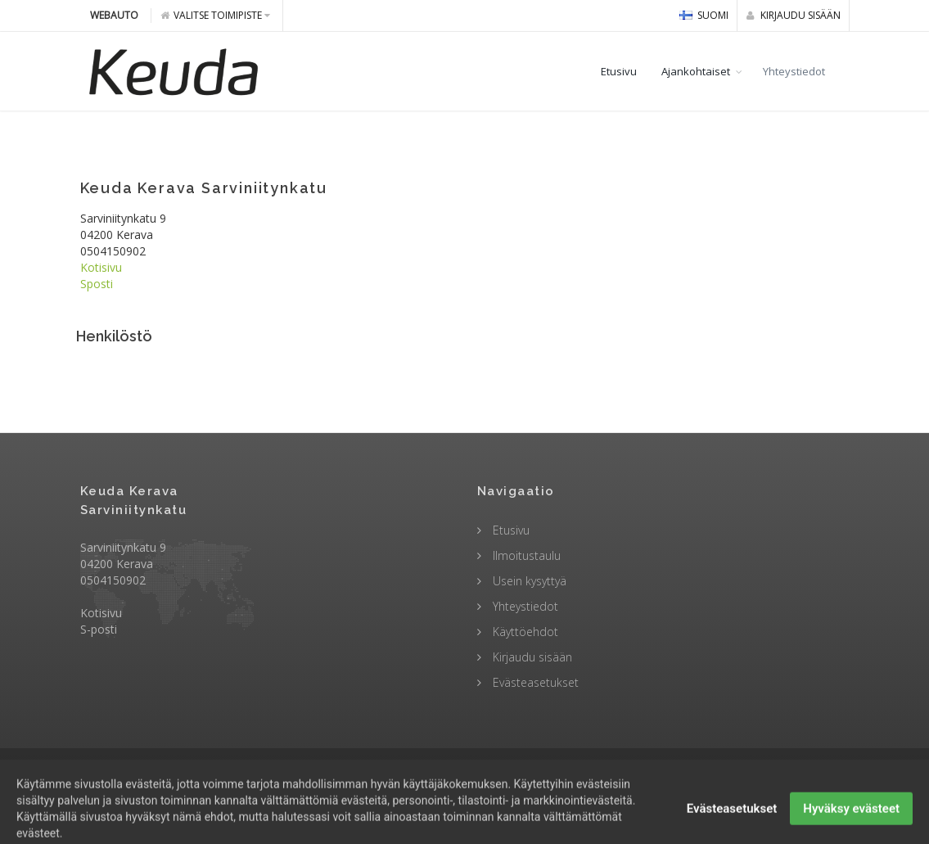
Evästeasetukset (534, 682)
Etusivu (619, 71)
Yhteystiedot (794, 71)
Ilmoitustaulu (525, 555)
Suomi (703, 15)
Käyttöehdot (523, 631)
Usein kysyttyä (527, 581)
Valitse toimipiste (215, 15)
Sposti (96, 283)
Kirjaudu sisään (793, 15)
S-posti (98, 629)
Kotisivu (101, 267)
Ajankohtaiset (695, 71)
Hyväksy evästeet (851, 823)
